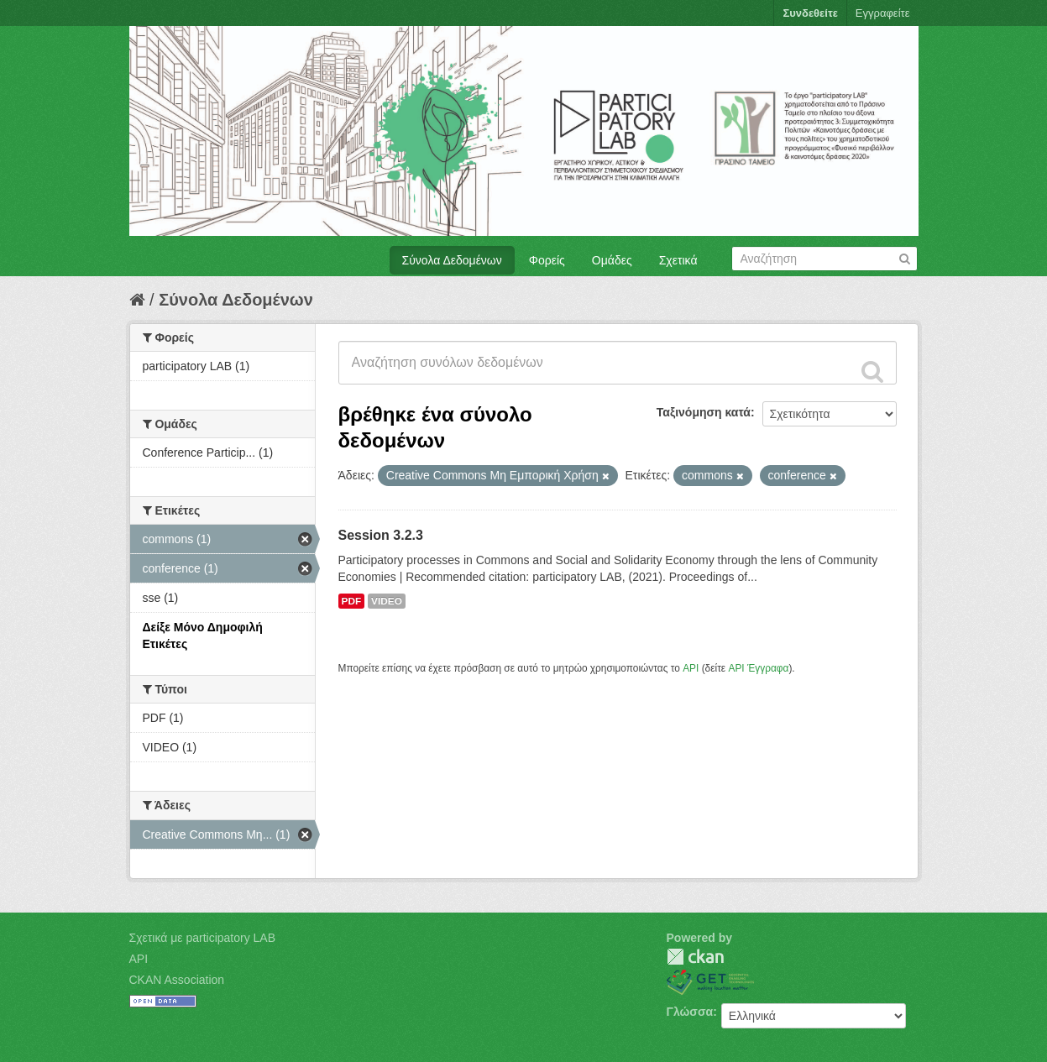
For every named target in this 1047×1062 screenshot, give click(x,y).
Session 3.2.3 (380, 535)
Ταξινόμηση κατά (704, 412)
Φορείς (547, 260)
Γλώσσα (690, 1011)
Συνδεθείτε (810, 13)
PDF (352, 601)
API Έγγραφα (758, 668)
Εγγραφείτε (883, 13)
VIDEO (386, 601)
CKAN (695, 956)
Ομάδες (612, 260)
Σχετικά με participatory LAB (202, 937)
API (691, 668)
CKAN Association (177, 979)
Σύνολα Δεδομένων (452, 260)
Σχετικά (678, 260)
